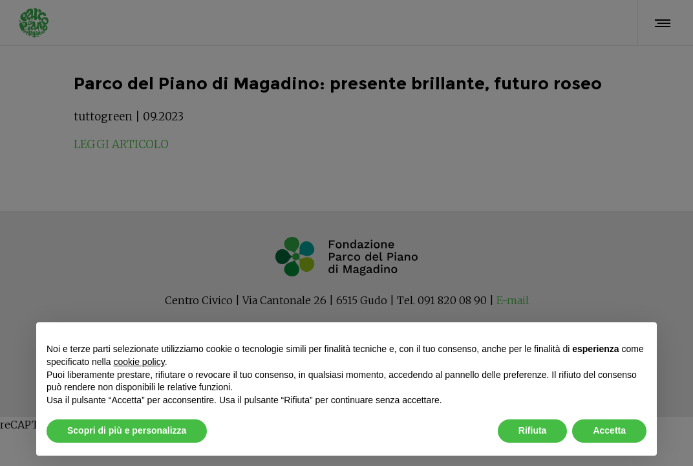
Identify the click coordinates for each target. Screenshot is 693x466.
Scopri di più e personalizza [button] (126, 430)
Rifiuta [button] (532, 430)
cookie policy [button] (139, 362)
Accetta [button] (609, 430)
